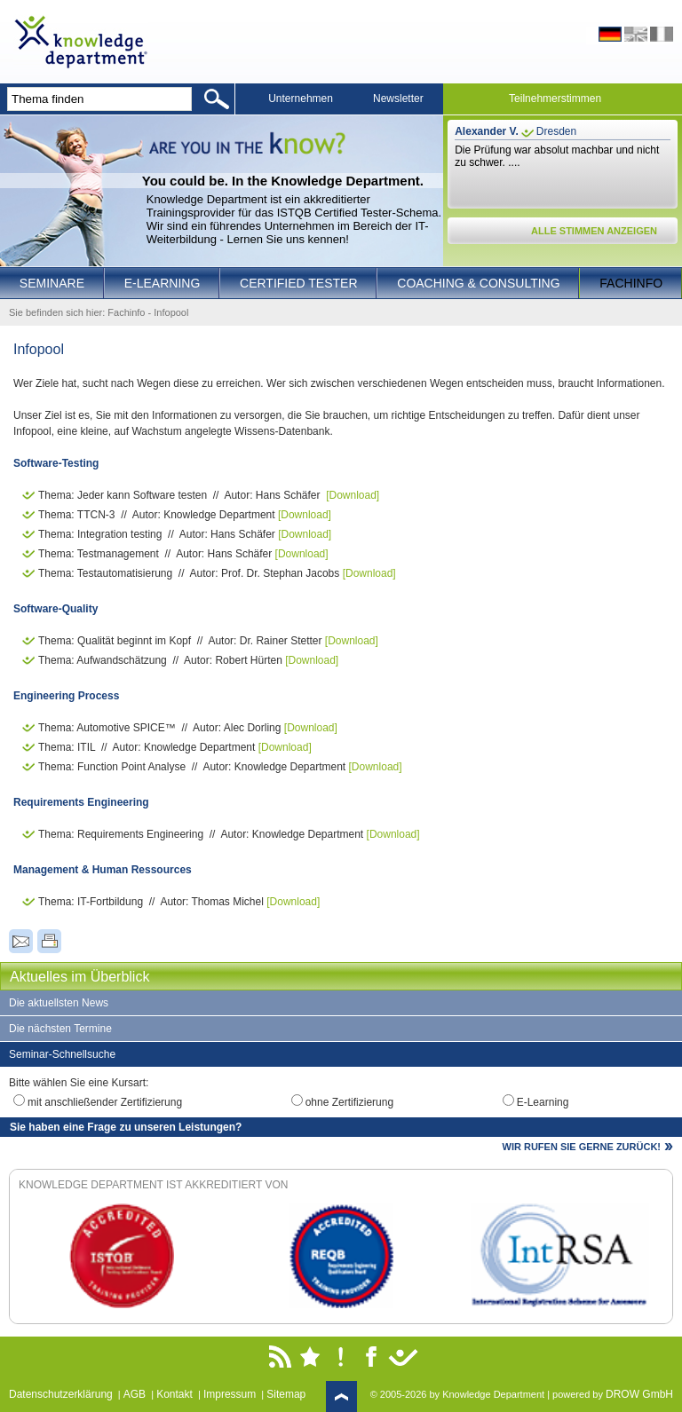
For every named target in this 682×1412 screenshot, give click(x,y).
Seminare (52, 283)
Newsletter (398, 98)
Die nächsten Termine (60, 1028)
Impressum (229, 1394)
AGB (134, 1394)
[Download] (352, 495)
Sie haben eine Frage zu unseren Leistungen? (126, 1127)
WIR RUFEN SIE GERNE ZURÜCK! (582, 1146)
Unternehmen (300, 98)
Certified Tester (299, 283)
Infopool (171, 312)
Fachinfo (630, 283)
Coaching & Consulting (478, 283)
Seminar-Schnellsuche (62, 1054)
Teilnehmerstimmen (555, 98)
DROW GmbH (639, 1394)
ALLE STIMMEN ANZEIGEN (594, 230)
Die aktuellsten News (58, 1003)
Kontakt (174, 1394)
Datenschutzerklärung (61, 1394)
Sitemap (285, 1394)
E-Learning (162, 283)
